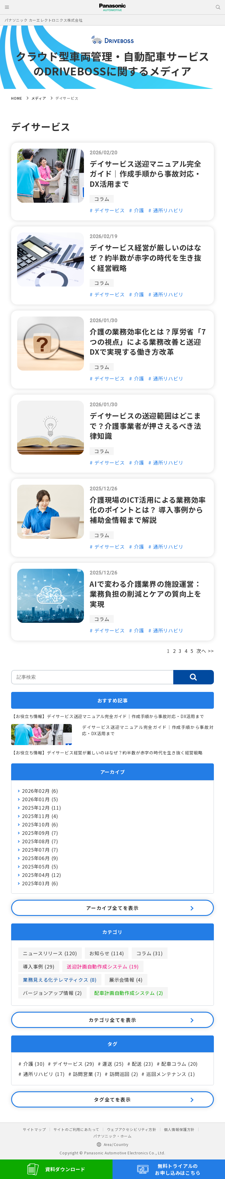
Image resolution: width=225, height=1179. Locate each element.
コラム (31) (149, 953)
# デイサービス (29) (71, 1063)
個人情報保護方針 (179, 1129)
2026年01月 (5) (40, 799)
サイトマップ (34, 1129)
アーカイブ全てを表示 (112, 907)
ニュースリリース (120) (50, 953)
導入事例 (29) (38, 966)
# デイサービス (107, 210)
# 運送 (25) (111, 1063)
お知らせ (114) (106, 953)
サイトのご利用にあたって (77, 1129)
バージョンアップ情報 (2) (52, 992)
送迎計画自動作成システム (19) (103, 966)
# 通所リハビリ (165, 210)
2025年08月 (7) (40, 841)
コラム (101, 198)
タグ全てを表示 (112, 1099)
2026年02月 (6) (40, 790)
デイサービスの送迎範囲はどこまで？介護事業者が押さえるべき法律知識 (145, 425)
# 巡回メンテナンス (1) (168, 1073)
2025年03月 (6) (40, 883)
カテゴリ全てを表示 (112, 1019)
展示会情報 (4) (126, 979)
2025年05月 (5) (40, 866)
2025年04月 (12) (41, 874)
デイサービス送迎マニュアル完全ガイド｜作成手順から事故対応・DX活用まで (146, 173)
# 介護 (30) (31, 1063)
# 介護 (136, 210)
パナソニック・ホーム (112, 1135)
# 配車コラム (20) (177, 1063)
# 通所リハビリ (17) (41, 1073)
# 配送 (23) (140, 1063)
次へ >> (205, 650)
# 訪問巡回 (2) (121, 1073)
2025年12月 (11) (41, 807)
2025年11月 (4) (40, 816)
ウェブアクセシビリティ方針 (131, 1129)
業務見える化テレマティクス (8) (60, 979)
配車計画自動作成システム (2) (128, 992)
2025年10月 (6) (40, 824)
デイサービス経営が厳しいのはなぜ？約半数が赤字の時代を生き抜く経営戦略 (146, 257)
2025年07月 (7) (40, 849)
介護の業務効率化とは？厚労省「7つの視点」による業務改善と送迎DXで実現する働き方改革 (148, 341)
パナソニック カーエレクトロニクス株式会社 (44, 20)
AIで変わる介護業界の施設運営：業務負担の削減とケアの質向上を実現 (146, 593)
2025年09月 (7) (40, 832)
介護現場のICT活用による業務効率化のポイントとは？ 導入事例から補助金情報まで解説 (148, 509)
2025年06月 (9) (40, 858)
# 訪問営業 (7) (85, 1073)
